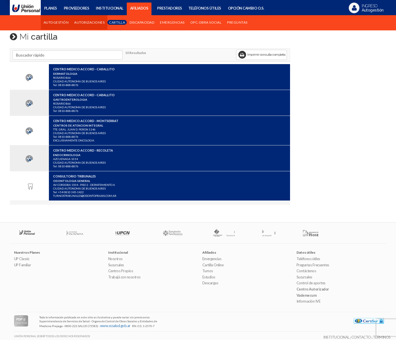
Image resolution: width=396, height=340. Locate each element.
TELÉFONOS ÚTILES (204, 8)
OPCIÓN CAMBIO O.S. (246, 8)
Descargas (210, 283)
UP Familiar (22, 265)
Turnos (207, 271)
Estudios (208, 277)
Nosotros (115, 258)
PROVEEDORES (76, 8)
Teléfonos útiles (308, 258)
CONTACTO (361, 337)
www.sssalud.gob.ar (115, 325)
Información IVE (309, 301)
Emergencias (211, 258)
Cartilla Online (213, 265)
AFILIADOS (139, 8)
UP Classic (22, 258)
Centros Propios (120, 271)
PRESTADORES (169, 8)
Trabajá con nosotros (124, 277)
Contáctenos (306, 271)
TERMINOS (382, 337)
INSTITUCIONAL (109, 8)
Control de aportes (311, 283)
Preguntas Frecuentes (313, 265)
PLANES (50, 8)
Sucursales (116, 265)
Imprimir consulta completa (262, 54)
